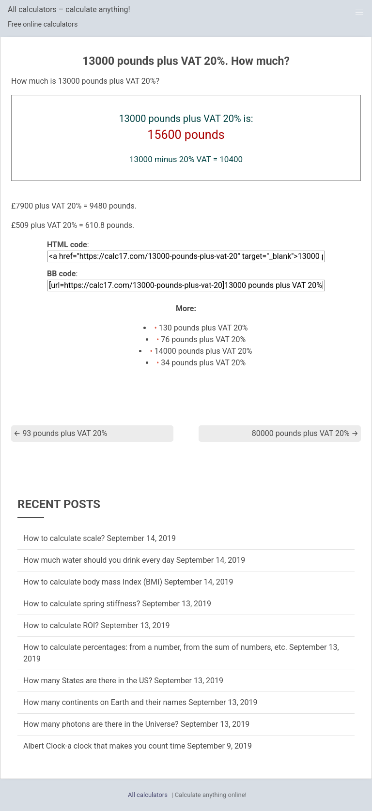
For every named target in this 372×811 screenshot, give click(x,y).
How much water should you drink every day (98, 560)
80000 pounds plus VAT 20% (305, 433)
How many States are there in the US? (87, 680)
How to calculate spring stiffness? (81, 603)
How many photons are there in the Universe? (101, 724)
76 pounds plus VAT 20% (203, 339)
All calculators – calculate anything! (69, 9)
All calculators (148, 794)
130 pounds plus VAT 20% (203, 327)
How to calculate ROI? (61, 625)
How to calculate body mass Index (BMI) (92, 581)
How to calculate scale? (64, 538)
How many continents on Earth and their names (104, 702)
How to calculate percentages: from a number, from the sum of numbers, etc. (155, 647)
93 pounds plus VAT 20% (60, 433)
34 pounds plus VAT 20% (203, 362)
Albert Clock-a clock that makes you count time (104, 746)
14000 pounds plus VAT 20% (203, 351)
